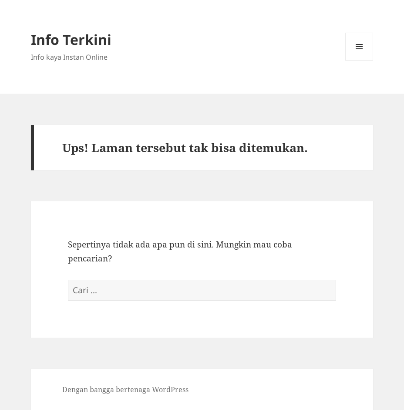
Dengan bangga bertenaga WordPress (125, 389)
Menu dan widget (359, 60)
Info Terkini (71, 39)
